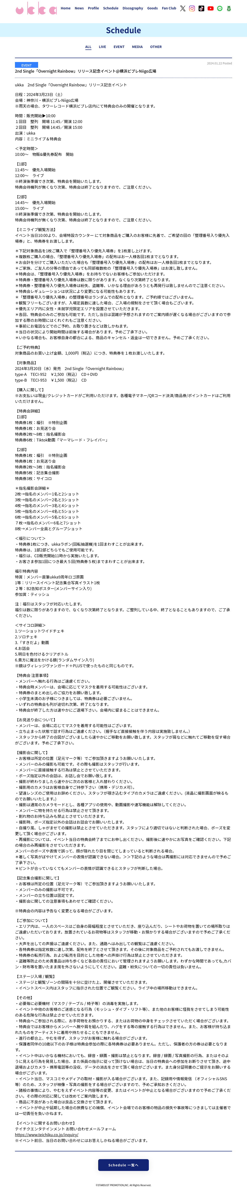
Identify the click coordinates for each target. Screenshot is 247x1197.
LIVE (102, 46)
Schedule (110, 8)
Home (66, 8)
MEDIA (137, 46)
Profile (93, 8)
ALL (88, 46)
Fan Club (169, 8)
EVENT (119, 46)
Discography (133, 8)
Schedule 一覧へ (123, 1165)
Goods (152, 8)
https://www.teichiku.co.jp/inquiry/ (46, 1134)
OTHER (156, 46)
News (79, 8)
